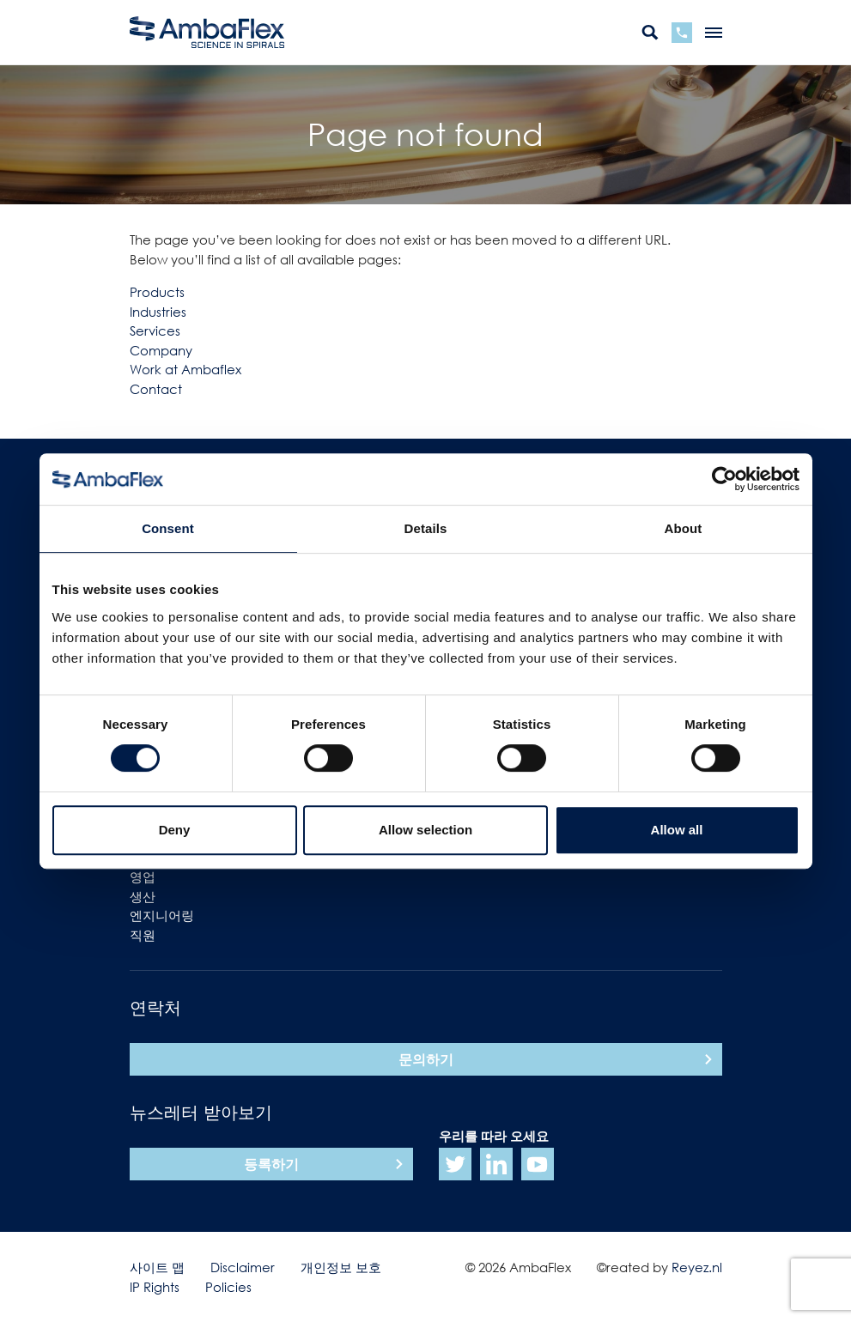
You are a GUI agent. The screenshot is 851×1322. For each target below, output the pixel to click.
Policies (228, 1287)
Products (157, 292)
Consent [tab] (168, 528)
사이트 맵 (157, 1267)
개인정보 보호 (341, 1267)
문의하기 (425, 1059)
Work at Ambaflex (185, 369)
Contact (156, 389)
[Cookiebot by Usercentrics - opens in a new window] (724, 479)
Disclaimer (242, 1267)
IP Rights (154, 1287)
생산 (142, 896)
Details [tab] (425, 528)
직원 (142, 935)
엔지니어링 (162, 915)
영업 (142, 876)
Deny (175, 829)
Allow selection (425, 829)
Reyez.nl (697, 1267)
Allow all (677, 829)
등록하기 (271, 1164)
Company (161, 350)
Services (155, 330)
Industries (158, 311)
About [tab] (683, 528)
